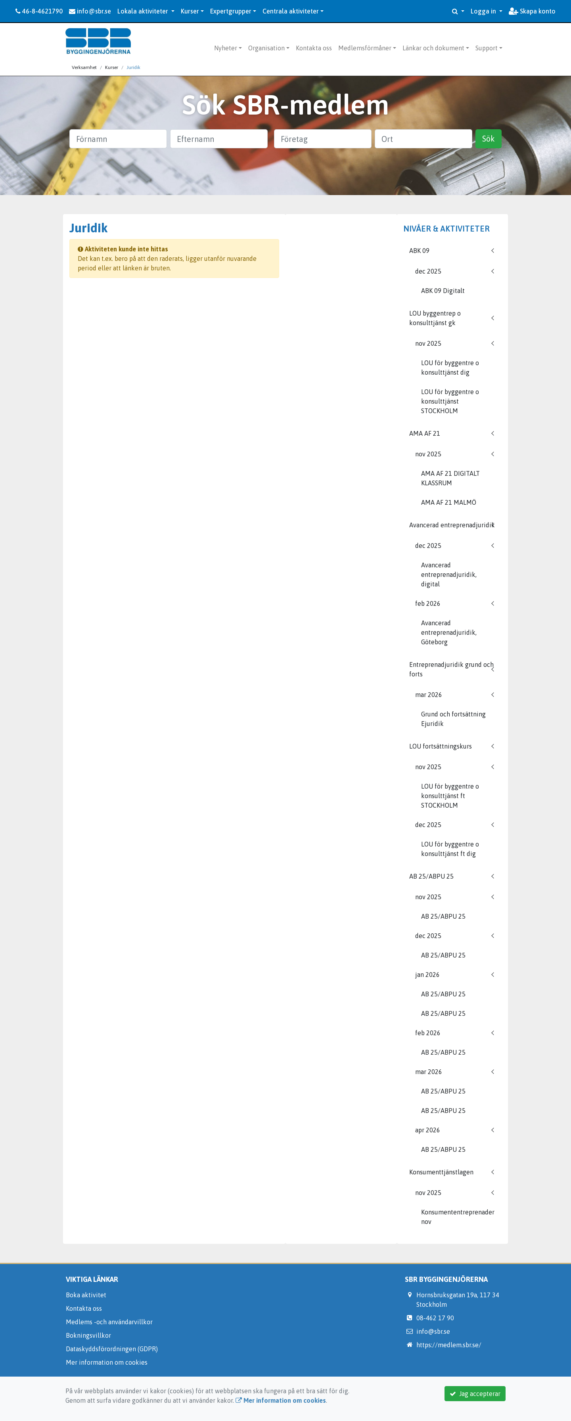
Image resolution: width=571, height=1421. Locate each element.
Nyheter (225, 48)
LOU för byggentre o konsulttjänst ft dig (450, 849)
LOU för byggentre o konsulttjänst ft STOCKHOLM (450, 796)
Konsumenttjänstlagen (441, 1172)
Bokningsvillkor (88, 1335)
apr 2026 (427, 1130)
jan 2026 (427, 974)
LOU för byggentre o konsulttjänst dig (450, 367)
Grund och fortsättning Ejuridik (453, 718)
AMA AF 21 (424, 433)
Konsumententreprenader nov (457, 1216)
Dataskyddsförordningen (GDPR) (112, 1348)
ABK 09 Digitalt (443, 290)
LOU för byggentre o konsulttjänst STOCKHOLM (450, 401)
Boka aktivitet (86, 1294)
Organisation (266, 48)
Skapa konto (532, 11)
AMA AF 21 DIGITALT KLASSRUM (450, 478)
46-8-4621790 (39, 11)
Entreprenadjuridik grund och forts (451, 669)
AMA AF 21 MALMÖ (448, 502)
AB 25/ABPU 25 (431, 876)
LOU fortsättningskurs (440, 746)
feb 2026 (428, 603)
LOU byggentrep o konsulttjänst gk (435, 318)
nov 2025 (428, 343)
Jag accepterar (475, 1393)
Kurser (190, 11)
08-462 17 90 (435, 1317)
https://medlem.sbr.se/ (448, 1344)
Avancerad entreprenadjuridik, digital (449, 574)
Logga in (484, 11)
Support (486, 48)
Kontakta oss (314, 48)
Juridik (133, 67)
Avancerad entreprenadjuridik (452, 525)
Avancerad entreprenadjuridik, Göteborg (449, 632)
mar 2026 (428, 694)
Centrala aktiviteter (291, 11)
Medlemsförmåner (364, 48)
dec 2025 (428, 271)
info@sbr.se (90, 11)
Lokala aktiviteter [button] (143, 11)
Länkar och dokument (433, 48)
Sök (488, 138)
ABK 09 (419, 250)
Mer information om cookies (107, 1362)
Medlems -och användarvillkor (109, 1321)
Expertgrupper (230, 11)
